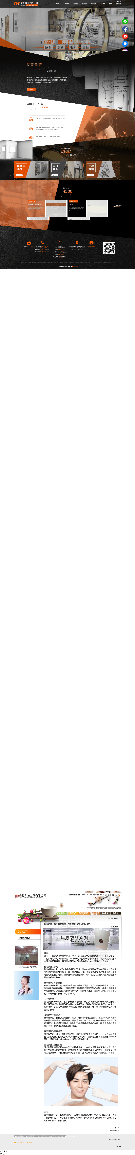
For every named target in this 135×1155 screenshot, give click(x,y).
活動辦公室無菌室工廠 (94, 914)
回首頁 (115, 913)
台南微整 (48, 967)
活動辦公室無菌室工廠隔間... (27, 967)
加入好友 (3, 1154)
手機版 (102, 895)
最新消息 (116, 918)
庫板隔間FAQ (62, 913)
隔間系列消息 (24, 938)
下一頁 (117, 1128)
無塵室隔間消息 (83, 914)
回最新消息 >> (114, 1130)
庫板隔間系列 (72, 913)
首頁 (110, 918)
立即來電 (3, 1151)
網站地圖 (96, 895)
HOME (84, 895)
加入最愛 (89, 895)
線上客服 (105, 913)
